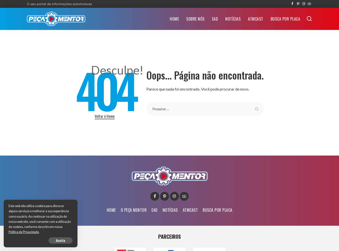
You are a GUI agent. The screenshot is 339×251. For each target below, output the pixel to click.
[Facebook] (292, 4)
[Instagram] (304, 4)
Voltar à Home (105, 116)
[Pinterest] (298, 4)
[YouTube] (309, 4)
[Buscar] (309, 19)
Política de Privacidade (24, 232)
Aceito (60, 240)
